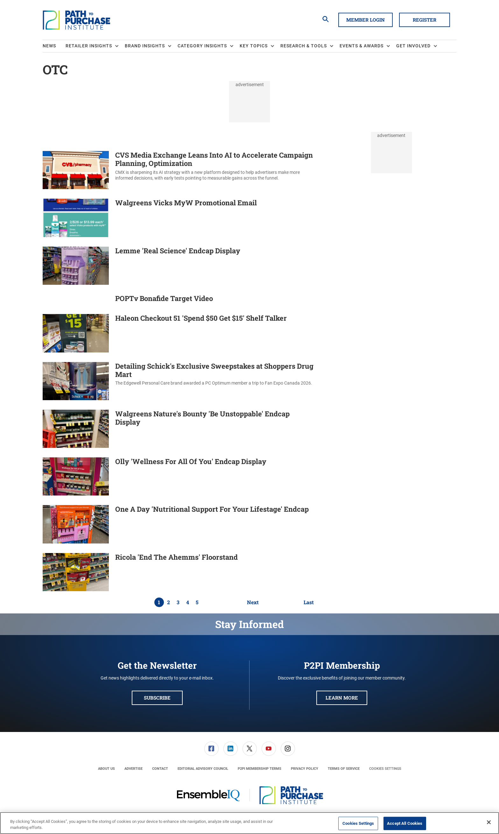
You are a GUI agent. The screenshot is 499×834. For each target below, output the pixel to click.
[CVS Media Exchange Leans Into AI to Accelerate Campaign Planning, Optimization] (76, 170)
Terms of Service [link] (344, 769)
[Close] (489, 822)
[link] (211, 749)
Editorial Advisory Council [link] (203, 769)
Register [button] (424, 20)
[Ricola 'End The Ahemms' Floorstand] (76, 572)
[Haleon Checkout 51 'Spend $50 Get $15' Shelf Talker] (76, 333)
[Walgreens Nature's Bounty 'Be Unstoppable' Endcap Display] (76, 429)
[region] (249, 823)
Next (253, 602)
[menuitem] (54, 46)
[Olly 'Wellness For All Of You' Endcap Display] (76, 476)
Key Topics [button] (254, 45)
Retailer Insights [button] (89, 45)
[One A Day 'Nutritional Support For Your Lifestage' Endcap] (76, 524)
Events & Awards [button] (361, 45)
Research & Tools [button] (303, 45)
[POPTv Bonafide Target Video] (76, 299)
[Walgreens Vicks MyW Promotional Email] (76, 218)
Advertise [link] (133, 769)
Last (309, 602)
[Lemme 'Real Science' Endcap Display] (76, 266)
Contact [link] (160, 769)
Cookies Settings (385, 768)
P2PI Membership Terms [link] (259, 769)
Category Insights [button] (202, 45)
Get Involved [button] (413, 45)
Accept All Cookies (404, 823)
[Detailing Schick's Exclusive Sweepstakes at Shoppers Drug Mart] (76, 381)
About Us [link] (106, 769)
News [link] (49, 45)
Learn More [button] (342, 697)
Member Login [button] (365, 20)
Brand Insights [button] (145, 45)
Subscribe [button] (157, 697)
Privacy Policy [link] (304, 769)
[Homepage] (76, 20)
